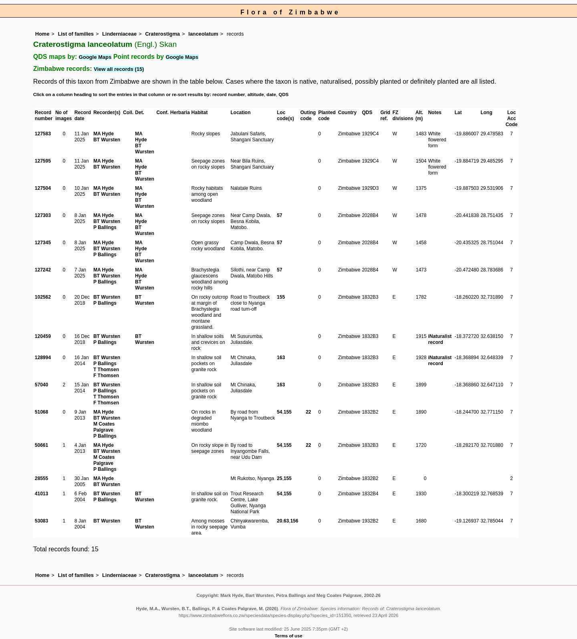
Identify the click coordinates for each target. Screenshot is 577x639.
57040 (41, 385)
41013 (41, 493)
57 (279, 215)
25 (279, 478)
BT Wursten (106, 140)
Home (42, 34)
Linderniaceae (119, 34)
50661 (41, 445)
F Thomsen (106, 375)
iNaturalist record (440, 339)
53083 (41, 521)
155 (281, 297)
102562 (43, 297)
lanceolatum (203, 34)
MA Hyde (103, 134)
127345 (43, 242)
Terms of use (289, 635)
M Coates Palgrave (104, 427)
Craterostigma (162, 34)
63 (286, 521)
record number (228, 94)
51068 (41, 412)
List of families (76, 34)
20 (279, 521)
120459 (43, 336)
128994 (43, 357)
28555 (41, 478)
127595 (43, 161)
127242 (43, 270)
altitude (256, 94)
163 (281, 357)
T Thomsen (106, 369)
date (271, 94)
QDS (283, 94)
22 (308, 412)
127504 (43, 188)
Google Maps (95, 57)
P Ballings (105, 227)
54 (279, 412)
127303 (43, 215)
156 (294, 521)
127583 (43, 134)
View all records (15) (119, 69)
